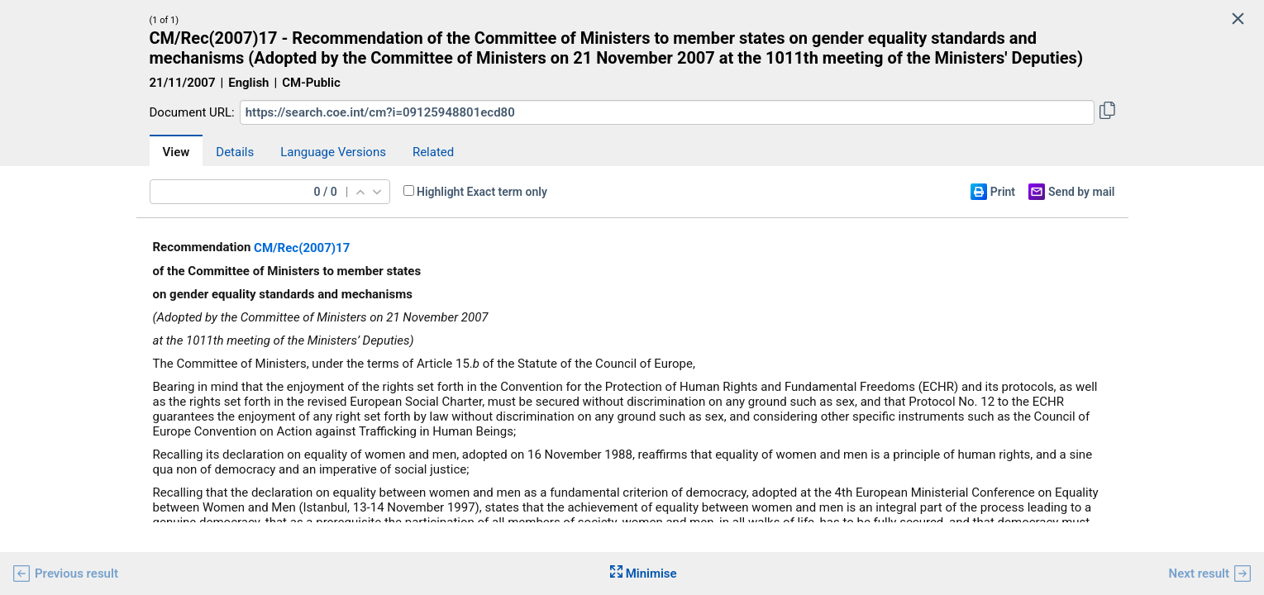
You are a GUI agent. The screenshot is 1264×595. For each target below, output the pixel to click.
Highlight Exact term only (482, 191)
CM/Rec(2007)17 (302, 247)
